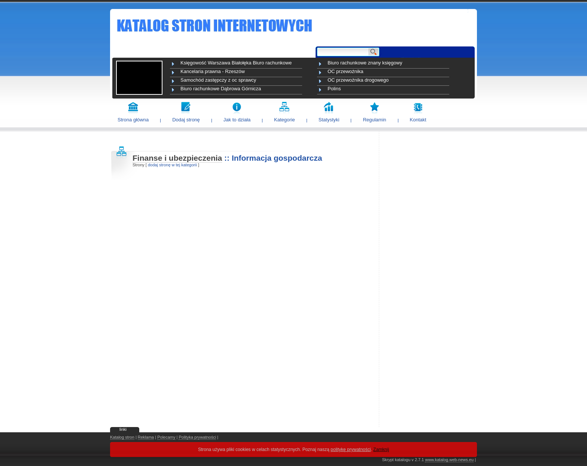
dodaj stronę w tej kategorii (172, 165)
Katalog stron (122, 437)
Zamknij (381, 449)
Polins (334, 88)
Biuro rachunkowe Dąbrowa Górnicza (220, 88)
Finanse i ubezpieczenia (177, 158)
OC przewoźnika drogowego (358, 80)
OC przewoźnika (345, 71)
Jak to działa (236, 119)
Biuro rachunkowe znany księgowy (365, 63)
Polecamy (166, 437)
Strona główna (133, 119)
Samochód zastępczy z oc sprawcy (218, 80)
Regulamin (374, 119)
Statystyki (329, 119)
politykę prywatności (351, 449)
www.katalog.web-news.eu (449, 459)
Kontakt (418, 119)
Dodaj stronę (186, 119)
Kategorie (284, 119)
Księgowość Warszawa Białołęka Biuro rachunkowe (236, 63)
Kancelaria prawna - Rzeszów (212, 71)
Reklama (146, 437)
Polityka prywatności (197, 437)
